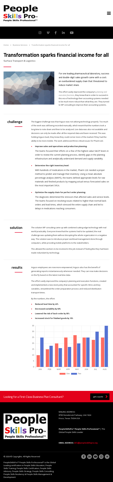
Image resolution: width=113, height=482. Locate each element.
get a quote (100, 397)
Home (6, 45)
